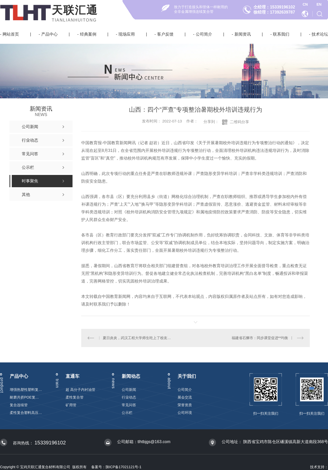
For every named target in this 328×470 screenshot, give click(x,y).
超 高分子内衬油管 (80, 390)
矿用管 (71, 405)
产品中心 (49, 34)
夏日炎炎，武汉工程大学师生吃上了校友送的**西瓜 (138, 338)
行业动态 (129, 397)
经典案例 (88, 34)
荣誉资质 (185, 405)
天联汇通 (75, 10)
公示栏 (127, 413)
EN (318, 4)
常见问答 (129, 405)
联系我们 (281, 34)
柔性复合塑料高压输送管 (26, 413)
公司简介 (204, 34)
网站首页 (11, 34)
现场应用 (126, 34)
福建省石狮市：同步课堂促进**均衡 (260, 338)
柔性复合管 (75, 397)
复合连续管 (19, 405)
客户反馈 (165, 34)
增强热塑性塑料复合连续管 (26, 390)
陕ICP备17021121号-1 (123, 467)
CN (305, 4)
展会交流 (185, 397)
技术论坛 (320, 34)
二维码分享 (239, 122)
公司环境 (185, 413)
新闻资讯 (242, 34)
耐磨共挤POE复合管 (26, 397)
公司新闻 (129, 390)
